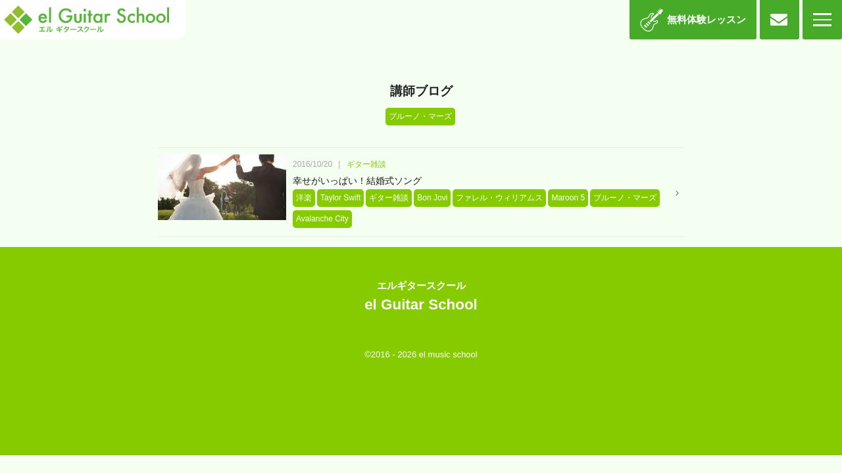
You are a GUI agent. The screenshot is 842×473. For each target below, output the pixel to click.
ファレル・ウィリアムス (499, 197)
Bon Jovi (432, 197)
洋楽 (304, 197)
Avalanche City (322, 218)
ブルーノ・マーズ (624, 197)
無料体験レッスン (706, 19)
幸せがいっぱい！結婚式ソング (357, 180)
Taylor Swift (340, 197)
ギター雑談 (366, 164)
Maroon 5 (568, 197)
